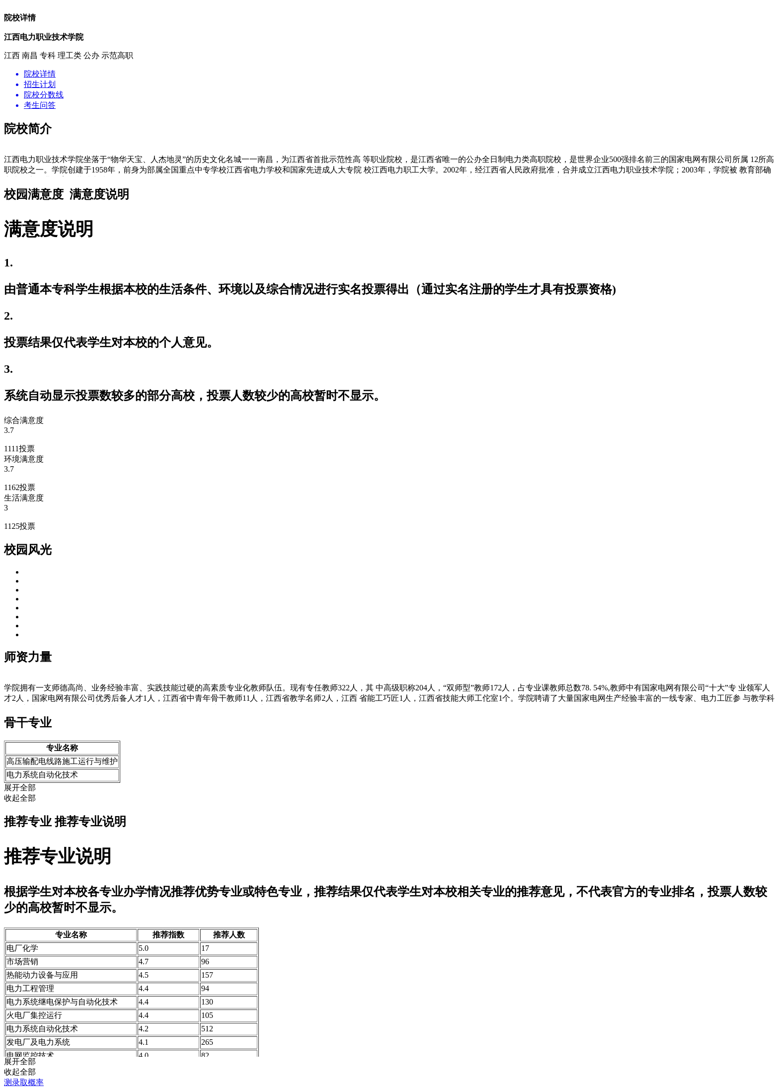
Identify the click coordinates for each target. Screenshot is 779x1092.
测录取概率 (24, 1082)
